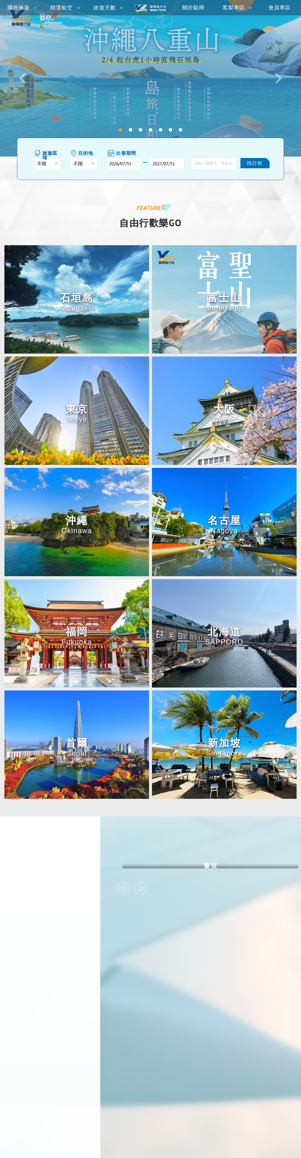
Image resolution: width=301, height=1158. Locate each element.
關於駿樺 (193, 7)
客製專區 (234, 7)
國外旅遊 (18, 7)
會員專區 (279, 7)
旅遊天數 (104, 7)
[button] (22, 78)
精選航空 (61, 7)
